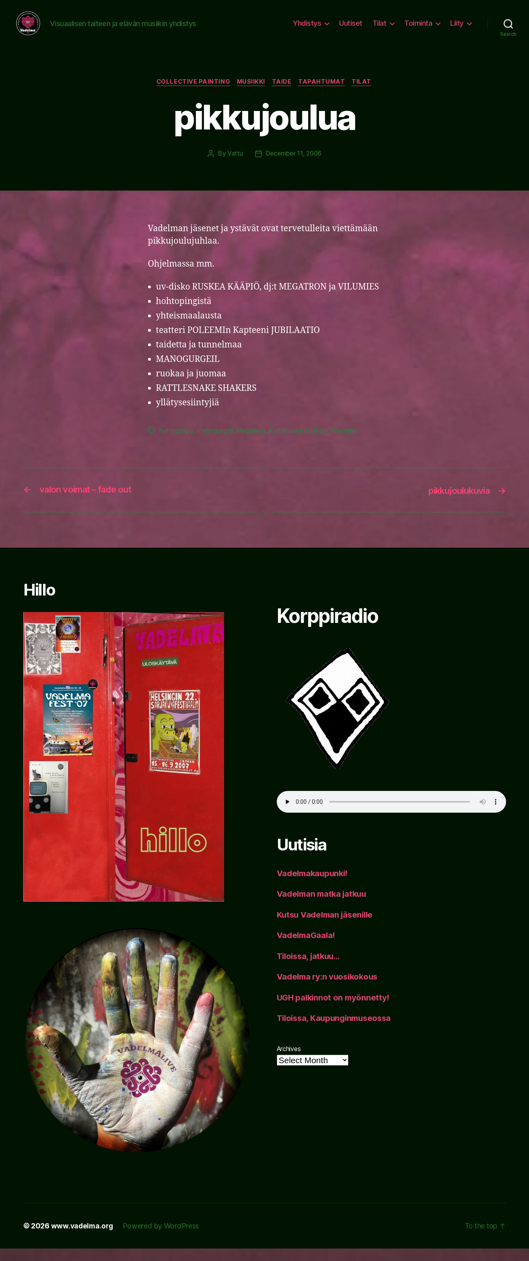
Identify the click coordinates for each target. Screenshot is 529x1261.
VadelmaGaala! (307, 948)
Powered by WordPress (163, 1238)
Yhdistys (307, 29)
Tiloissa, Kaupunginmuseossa (337, 1030)
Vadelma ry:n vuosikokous (330, 989)
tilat (366, 94)
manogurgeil (215, 443)
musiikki (250, 94)
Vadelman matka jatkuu (324, 906)
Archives (289, 1061)
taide (282, 94)
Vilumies (345, 443)
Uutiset (350, 29)
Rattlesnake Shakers (300, 443)
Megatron (252, 443)
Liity (456, 29)
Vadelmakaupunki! (314, 886)
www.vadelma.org (83, 1238)
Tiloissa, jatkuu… (311, 968)
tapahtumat (324, 94)
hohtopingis (176, 443)
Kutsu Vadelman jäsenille (328, 927)
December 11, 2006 (293, 166)
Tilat (380, 29)
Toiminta (418, 29)
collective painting (191, 94)
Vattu (234, 166)
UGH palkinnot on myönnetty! (335, 1010)
